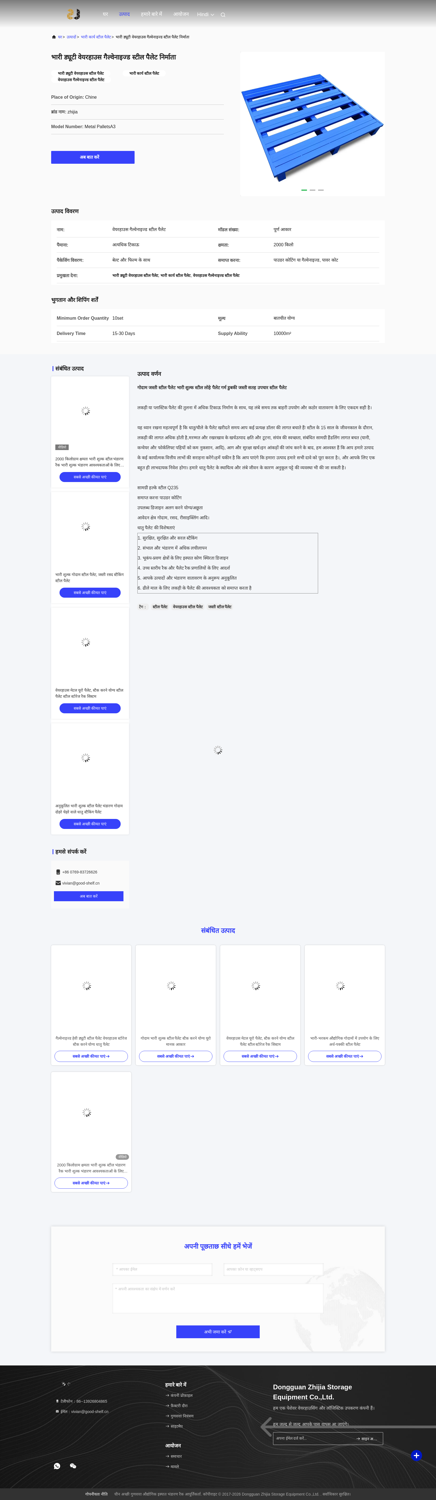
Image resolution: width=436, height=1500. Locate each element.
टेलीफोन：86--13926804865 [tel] (81, 1401)
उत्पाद (124, 14)
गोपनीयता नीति (96, 1494)
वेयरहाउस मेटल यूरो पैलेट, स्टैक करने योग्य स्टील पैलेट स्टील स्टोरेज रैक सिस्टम (260, 1041)
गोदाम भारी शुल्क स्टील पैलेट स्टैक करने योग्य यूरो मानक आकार (176, 1041)
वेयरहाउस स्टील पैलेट (188, 607)
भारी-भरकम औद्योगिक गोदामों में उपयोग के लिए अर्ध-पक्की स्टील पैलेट (344, 1041)
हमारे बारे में (151, 14)
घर (105, 14)
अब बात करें (93, 157)
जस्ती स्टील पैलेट (220, 607)
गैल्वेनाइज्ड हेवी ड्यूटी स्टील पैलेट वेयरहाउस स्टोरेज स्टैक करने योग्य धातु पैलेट (91, 1041)
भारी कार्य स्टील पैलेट (96, 37)
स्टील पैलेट (160, 607)
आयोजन (181, 14)
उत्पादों (71, 37)
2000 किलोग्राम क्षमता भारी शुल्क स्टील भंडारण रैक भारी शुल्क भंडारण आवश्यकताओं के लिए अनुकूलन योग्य (89, 465)
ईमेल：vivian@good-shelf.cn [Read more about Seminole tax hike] (81, 1411)
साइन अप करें (367, 1438)
